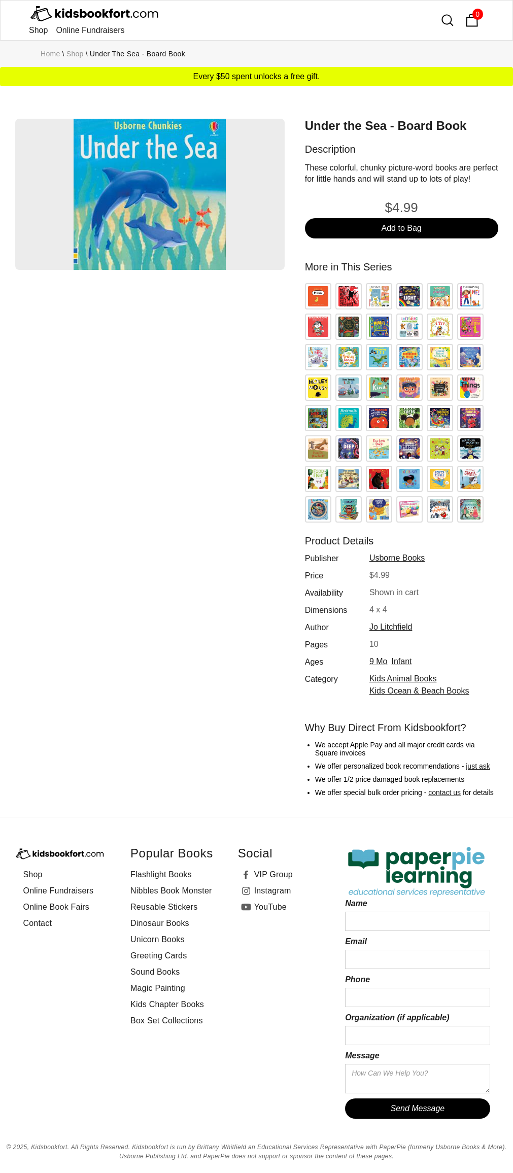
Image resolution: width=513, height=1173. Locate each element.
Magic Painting (157, 988)
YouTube (270, 907)
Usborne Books (397, 558)
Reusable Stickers (163, 907)
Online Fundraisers (90, 30)
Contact (37, 923)
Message (362, 1055)
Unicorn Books (157, 939)
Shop (38, 30)
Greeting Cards (158, 955)
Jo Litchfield (391, 627)
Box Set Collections (166, 1020)
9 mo (378, 661)
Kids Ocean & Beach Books (419, 690)
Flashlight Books (161, 874)
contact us (444, 792)
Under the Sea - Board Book (137, 54)
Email (356, 941)
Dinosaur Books (159, 923)
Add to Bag (402, 228)
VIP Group (273, 874)
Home (50, 54)
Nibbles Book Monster (171, 890)
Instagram (272, 890)
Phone (357, 979)
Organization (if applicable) (397, 1017)
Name (356, 903)
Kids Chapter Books (167, 1004)
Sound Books (155, 972)
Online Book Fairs (56, 907)
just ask (478, 766)
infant (401, 661)
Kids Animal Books (403, 678)
